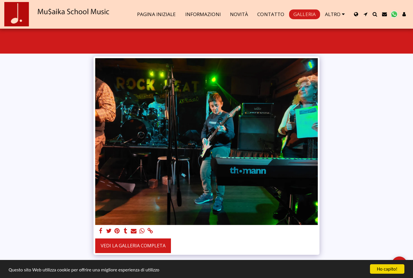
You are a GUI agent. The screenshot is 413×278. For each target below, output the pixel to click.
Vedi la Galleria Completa (133, 245)
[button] (365, 14)
